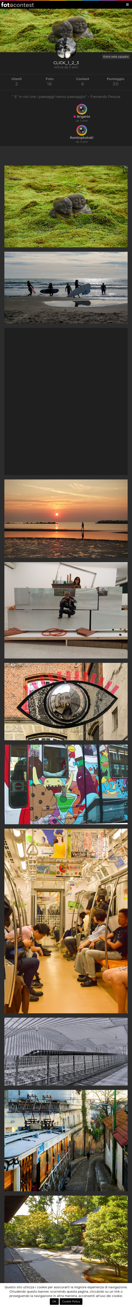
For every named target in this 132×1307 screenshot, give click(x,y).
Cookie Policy (71, 1301)
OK (54, 1301)
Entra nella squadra (116, 56)
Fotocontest (17, 4)
